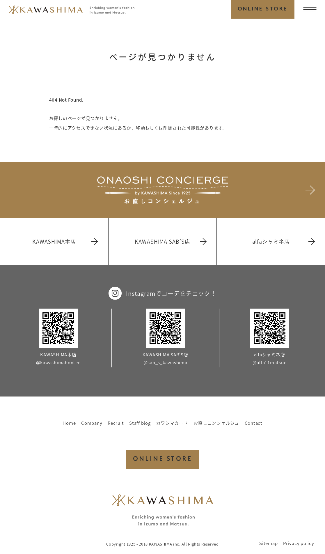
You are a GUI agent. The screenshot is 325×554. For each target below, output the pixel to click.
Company (91, 423)
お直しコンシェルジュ (216, 423)
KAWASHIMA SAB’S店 (170, 241)
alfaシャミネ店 (283, 241)
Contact (253, 423)
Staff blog (140, 423)
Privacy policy (298, 543)
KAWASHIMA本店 (64, 241)
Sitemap (268, 543)
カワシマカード (172, 423)
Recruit (116, 423)
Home (69, 423)
